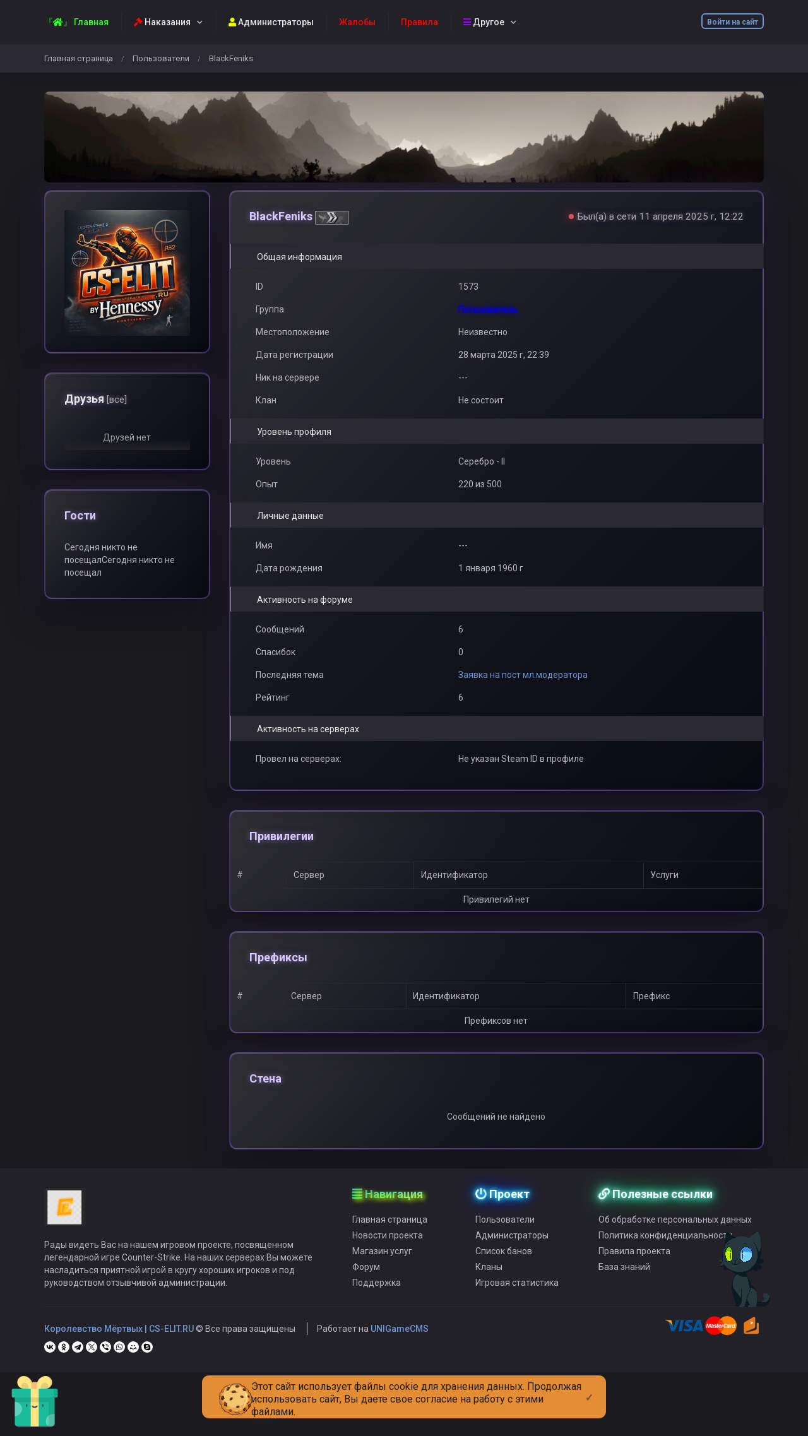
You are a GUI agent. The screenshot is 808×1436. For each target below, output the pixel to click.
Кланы (488, 1294)
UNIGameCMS (400, 1356)
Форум (366, 1294)
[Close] (589, 1387)
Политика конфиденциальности (665, 1262)
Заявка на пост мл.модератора (523, 675)
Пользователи (161, 58)
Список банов (503, 1278)
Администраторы (271, 22)
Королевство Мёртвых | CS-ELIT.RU (119, 1356)
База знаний (624, 1294)
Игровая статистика (517, 1310)
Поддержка (376, 1310)
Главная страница (78, 58)
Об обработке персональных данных (675, 1247)
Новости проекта (387, 1262)
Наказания (162, 22)
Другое (483, 22)
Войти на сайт (732, 22)
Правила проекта (634, 1278)
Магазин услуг (382, 1278)
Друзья (95, 398)
